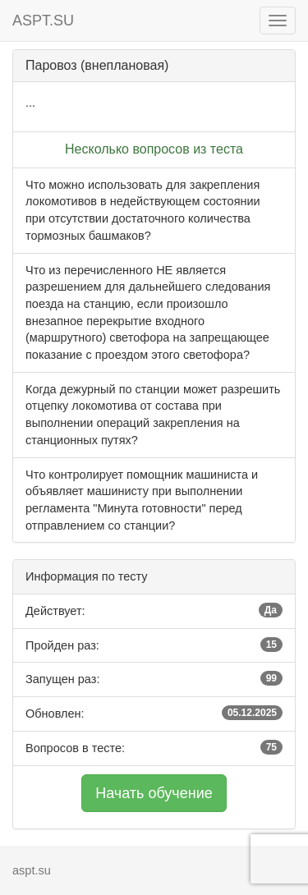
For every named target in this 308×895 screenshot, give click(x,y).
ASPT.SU (43, 20)
